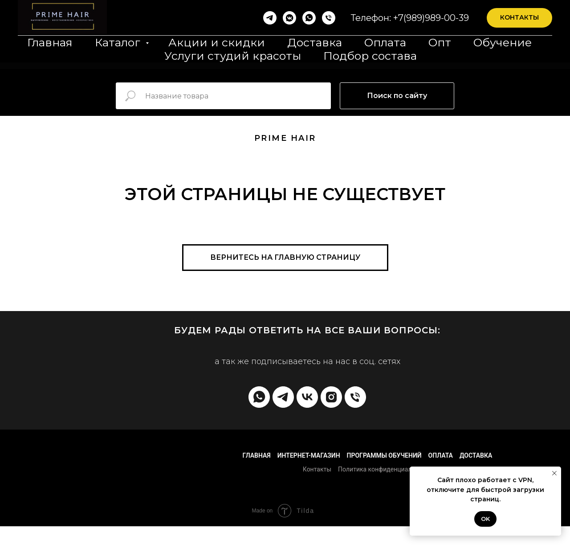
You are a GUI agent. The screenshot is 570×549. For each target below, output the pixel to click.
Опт (439, 42)
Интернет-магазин (308, 455)
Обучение (502, 42)
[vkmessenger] (289, 18)
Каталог (119, 42)
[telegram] (283, 397)
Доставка (314, 42)
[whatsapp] (309, 18)
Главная (50, 42)
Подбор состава (370, 55)
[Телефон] (328, 18)
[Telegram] (270, 18)
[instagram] (331, 397)
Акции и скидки (216, 42)
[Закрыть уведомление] (554, 473)
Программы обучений (384, 455)
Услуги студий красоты (232, 55)
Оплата (385, 42)
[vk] (307, 397)
